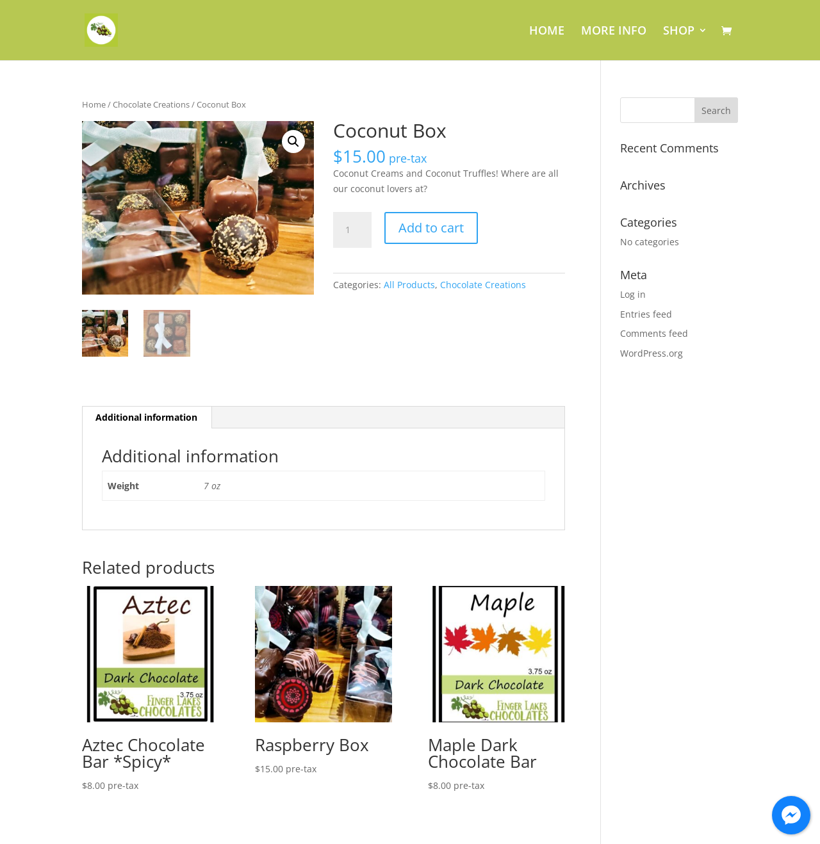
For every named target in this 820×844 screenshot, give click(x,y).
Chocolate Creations (151, 104)
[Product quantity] (352, 230)
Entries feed (646, 314)
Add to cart (431, 227)
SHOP (678, 32)
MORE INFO (613, 32)
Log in (633, 294)
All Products (409, 285)
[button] (293, 141)
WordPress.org (651, 353)
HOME (546, 32)
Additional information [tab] (146, 417)
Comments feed (654, 333)
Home (94, 104)
